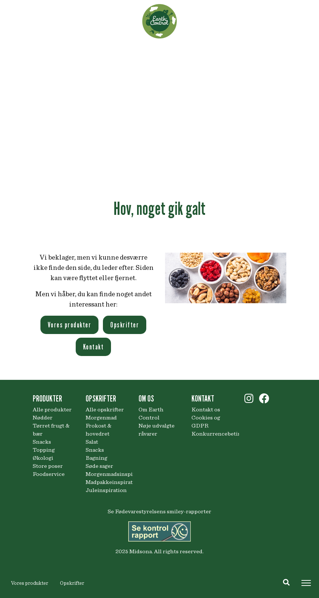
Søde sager (99, 466)
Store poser (48, 466)
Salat (92, 442)
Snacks (42, 442)
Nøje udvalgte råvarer (157, 430)
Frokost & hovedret (98, 430)
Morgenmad (101, 418)
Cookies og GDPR (205, 422)
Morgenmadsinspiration (107, 474)
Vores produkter (29, 583)
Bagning (96, 458)
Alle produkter (52, 409)
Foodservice (49, 474)
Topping (44, 450)
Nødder (43, 418)
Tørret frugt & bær (51, 430)
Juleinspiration (106, 490)
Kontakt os (205, 409)
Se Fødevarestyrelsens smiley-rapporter (159, 511)
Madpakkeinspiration (107, 482)
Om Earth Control (151, 414)
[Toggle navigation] (306, 583)
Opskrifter (72, 583)
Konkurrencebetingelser (212, 434)
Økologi (43, 458)
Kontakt (93, 346)
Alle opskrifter (105, 409)
